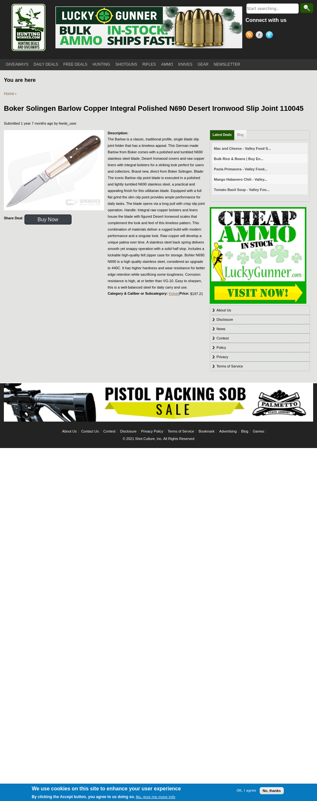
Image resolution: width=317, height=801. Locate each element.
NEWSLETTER (227, 64)
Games (258, 431)
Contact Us (90, 431)
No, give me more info (155, 798)
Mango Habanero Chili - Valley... (240, 179)
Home (9, 93)
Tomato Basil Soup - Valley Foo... (241, 190)
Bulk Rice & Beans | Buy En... (238, 159)
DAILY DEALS (46, 64)
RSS (250, 36)
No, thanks (272, 792)
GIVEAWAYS (17, 64)
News (221, 329)
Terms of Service (229, 366)
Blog (240, 135)
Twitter (270, 36)
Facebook (260, 36)
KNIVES (185, 64)
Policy (221, 347)
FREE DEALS (75, 64)
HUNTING (101, 64)
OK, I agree (246, 792)
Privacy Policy (152, 431)
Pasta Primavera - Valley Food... (240, 169)
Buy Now (48, 219)
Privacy (222, 357)
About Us (223, 310)
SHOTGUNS (126, 64)
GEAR (202, 64)
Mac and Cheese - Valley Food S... (242, 148)
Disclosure (224, 319)
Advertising (227, 431)
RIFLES (149, 64)
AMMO (167, 64)
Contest (222, 338)
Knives (174, 293)
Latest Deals (222, 135)
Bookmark (207, 431)
